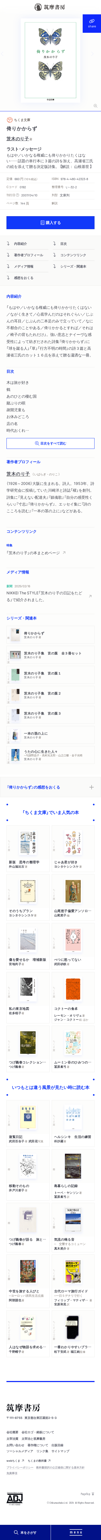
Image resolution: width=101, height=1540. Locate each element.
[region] (50, 549)
